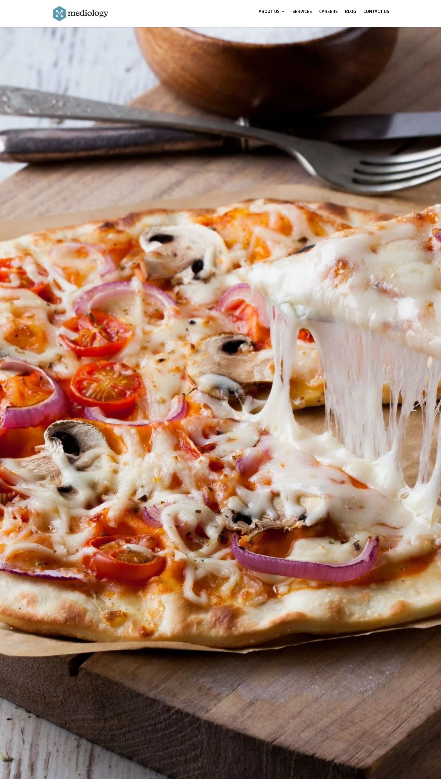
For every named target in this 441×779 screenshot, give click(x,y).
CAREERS (328, 12)
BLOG (350, 12)
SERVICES (302, 12)
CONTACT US (376, 12)
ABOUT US (269, 12)
